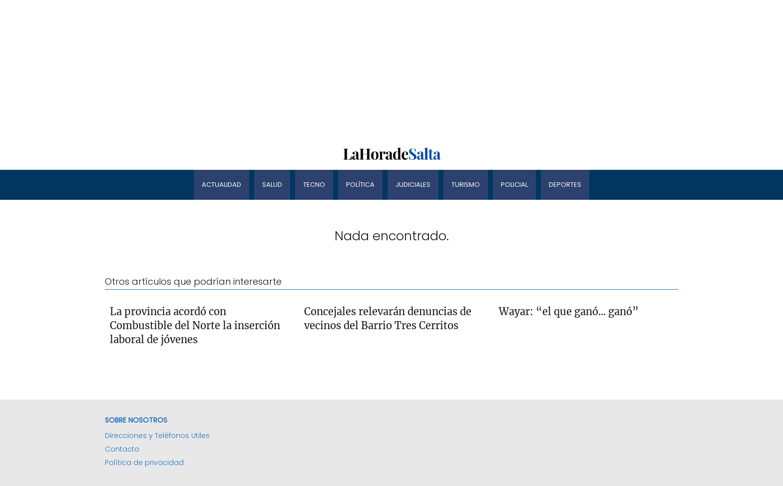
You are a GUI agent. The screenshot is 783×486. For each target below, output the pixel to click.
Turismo (465, 184)
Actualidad (221, 184)
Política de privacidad (144, 463)
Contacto (122, 449)
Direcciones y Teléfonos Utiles (157, 436)
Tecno (314, 184)
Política (360, 184)
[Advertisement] (299, 70)
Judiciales (412, 184)
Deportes (565, 184)
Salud (272, 184)
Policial (514, 184)
